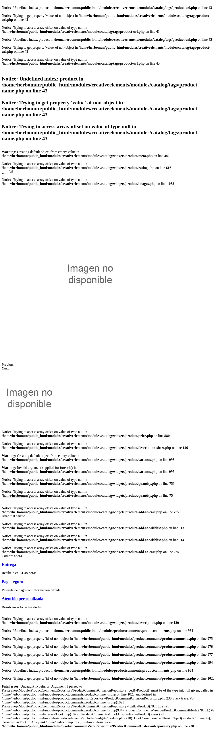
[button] (13, 516)
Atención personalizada (22, 598)
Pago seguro (12, 581)
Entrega (9, 564)
